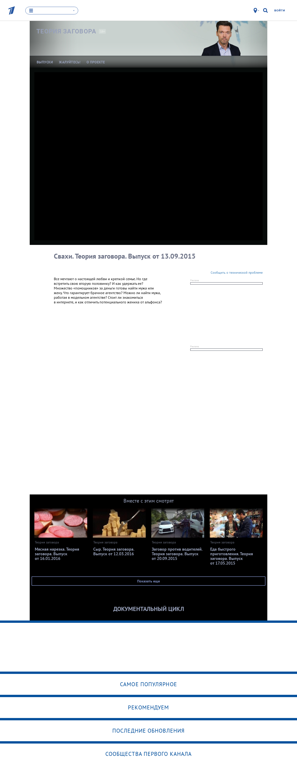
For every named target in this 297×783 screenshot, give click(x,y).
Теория (66, 31)
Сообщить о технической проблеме (237, 272)
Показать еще (148, 581)
